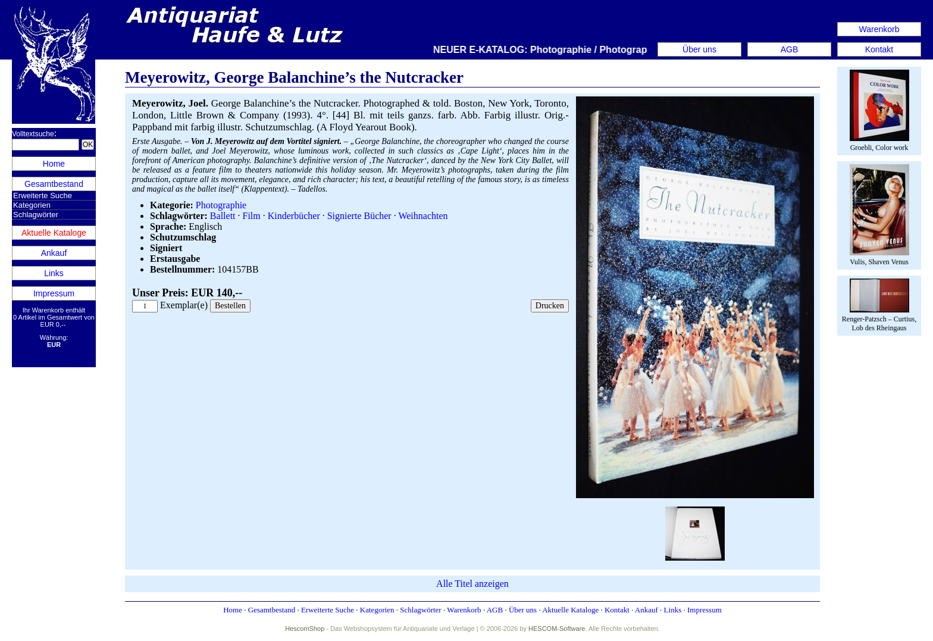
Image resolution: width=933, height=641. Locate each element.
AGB (790, 49)
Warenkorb (879, 29)
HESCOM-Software (556, 628)
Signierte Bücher (359, 216)
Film (252, 216)
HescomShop (304, 628)
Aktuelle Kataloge (53, 232)
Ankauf (54, 253)
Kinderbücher (294, 216)
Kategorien (32, 205)
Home (54, 163)
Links (54, 273)
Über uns (699, 49)
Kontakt (879, 49)
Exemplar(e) (184, 305)
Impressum (53, 293)
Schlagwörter (35, 214)
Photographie (221, 205)
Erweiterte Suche (42, 195)
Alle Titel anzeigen (472, 584)
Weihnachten (422, 216)
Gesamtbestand (53, 184)
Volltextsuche (33, 134)
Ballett (223, 216)
